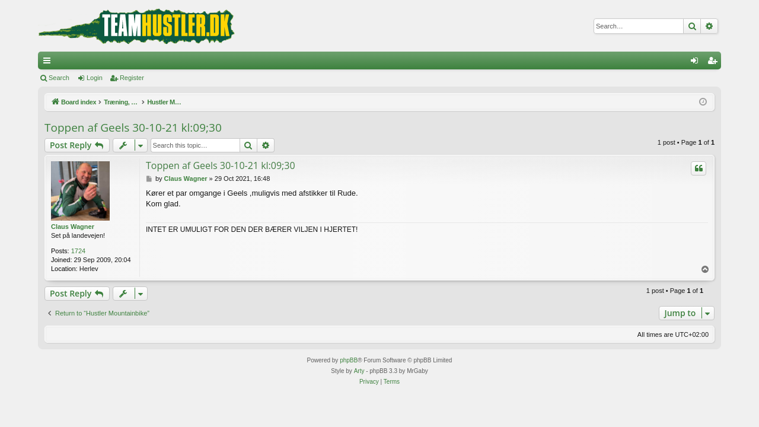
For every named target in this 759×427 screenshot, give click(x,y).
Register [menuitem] (715, 62)
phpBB (349, 360)
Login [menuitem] (697, 62)
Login (95, 77)
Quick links (49, 62)
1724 (78, 250)
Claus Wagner (72, 226)
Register (132, 77)
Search (59, 77)
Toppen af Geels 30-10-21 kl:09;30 (133, 127)
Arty (359, 371)
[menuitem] (369, 382)
